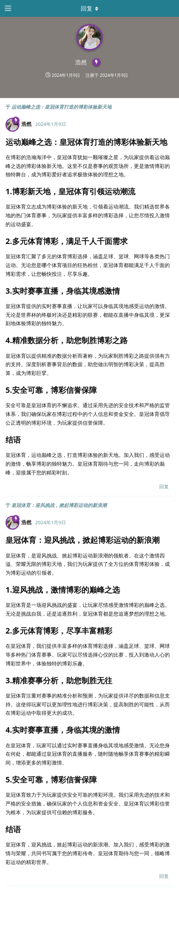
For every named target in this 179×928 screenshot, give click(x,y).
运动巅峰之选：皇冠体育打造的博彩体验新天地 (61, 107)
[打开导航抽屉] (7, 8)
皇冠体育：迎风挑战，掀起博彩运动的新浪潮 (59, 505)
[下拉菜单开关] (89, 8)
